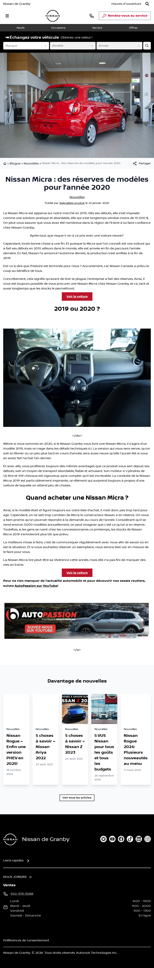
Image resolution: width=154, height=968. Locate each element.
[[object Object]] (141, 163)
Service (97, 27)
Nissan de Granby (16, 4)
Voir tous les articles (77, 797)
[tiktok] (130, 839)
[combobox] (5, 45)
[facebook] (121, 839)
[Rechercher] (147, 3)
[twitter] (103, 839)
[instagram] (147, 839)
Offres (133, 27)
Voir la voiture (77, 296)
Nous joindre (15, 877)
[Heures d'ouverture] (126, 4)
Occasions (58, 27)
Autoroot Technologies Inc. (96, 953)
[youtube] (112, 839)
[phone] (92, 16)
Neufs (20, 27)
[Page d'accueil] (10, 839)
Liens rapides (13, 860)
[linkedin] (139, 839)
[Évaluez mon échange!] (147, 45)
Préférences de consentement (26, 940)
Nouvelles (31, 163)
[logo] (53, 16)
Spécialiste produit (72, 203)
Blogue (15, 163)
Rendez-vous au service (125, 17)
